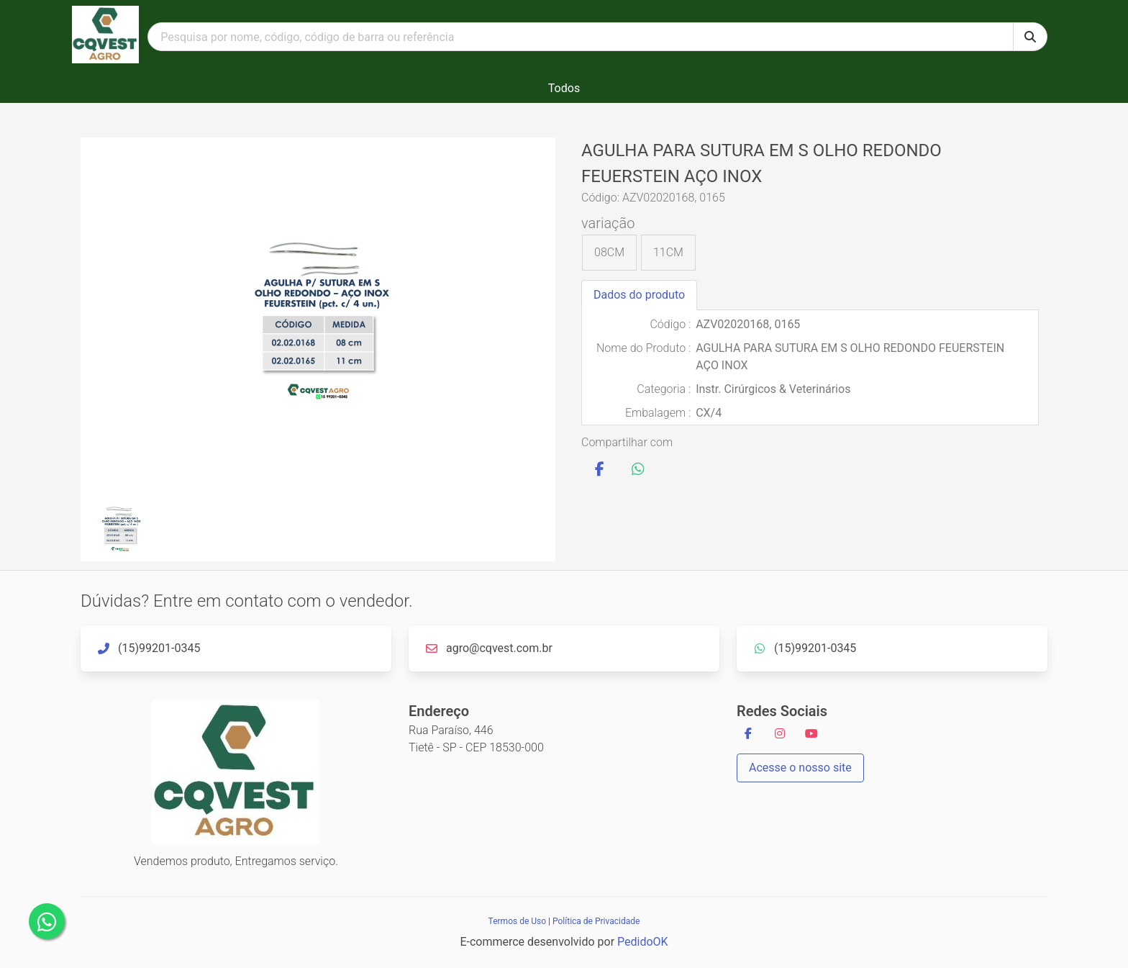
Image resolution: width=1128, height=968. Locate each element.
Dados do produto (639, 295)
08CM (609, 252)
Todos (564, 88)
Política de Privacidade (596, 921)
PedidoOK (642, 942)
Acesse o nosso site (800, 767)
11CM (668, 252)
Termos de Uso (517, 921)
